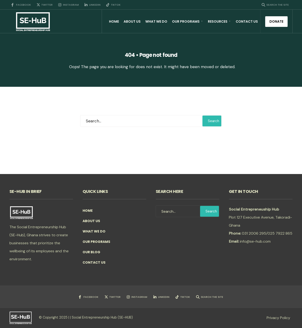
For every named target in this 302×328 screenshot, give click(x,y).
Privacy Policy (278, 317)
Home (114, 21)
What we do (156, 21)
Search (213, 121)
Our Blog (91, 252)
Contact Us (247, 21)
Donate (276, 21)
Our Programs (186, 21)
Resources (217, 21)
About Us (132, 21)
